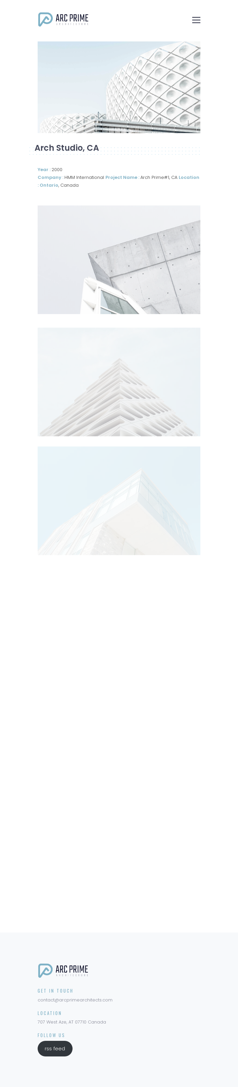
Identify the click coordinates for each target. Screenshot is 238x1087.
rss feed (55, 1048)
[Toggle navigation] (194, 19)
